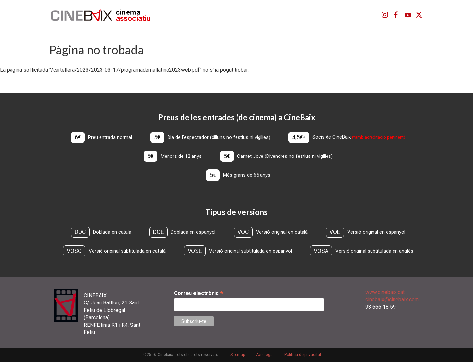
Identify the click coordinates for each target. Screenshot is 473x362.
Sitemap (237, 354)
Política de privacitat (302, 354)
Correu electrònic (198, 293)
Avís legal (265, 354)
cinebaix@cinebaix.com (392, 299)
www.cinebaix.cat (385, 292)
